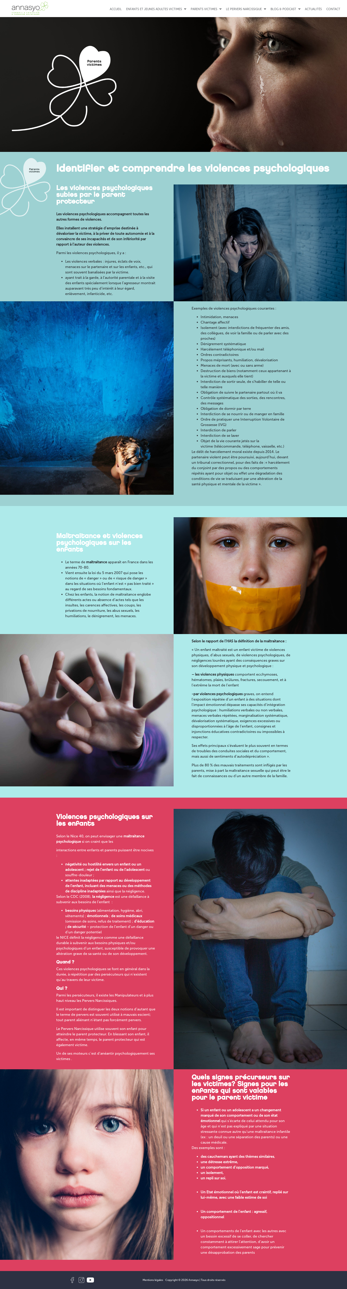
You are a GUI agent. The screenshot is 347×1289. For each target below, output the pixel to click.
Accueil (116, 9)
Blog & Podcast (285, 9)
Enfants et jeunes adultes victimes (156, 9)
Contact (333, 9)
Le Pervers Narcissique (246, 9)
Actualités (313, 9)
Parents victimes (206, 9)
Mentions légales (153, 1280)
